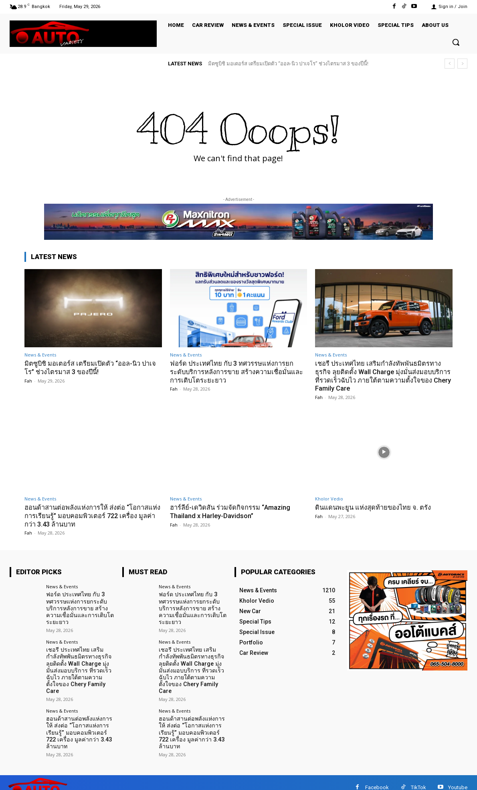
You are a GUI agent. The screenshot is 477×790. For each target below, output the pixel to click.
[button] (455, 42)
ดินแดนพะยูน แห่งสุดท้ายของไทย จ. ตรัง (374, 507)
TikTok (418, 777)
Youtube (457, 777)
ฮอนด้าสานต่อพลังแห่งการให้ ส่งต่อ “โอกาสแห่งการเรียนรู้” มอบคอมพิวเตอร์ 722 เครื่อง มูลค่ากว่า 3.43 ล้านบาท (88, 515)
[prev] (450, 64)
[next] (462, 64)
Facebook (377, 777)
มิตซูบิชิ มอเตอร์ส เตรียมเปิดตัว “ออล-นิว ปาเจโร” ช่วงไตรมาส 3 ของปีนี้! (288, 64)
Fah (28, 380)
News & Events (40, 354)
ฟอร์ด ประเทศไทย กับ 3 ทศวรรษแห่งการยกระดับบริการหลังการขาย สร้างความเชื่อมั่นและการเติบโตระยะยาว (233, 371)
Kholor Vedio (329, 498)
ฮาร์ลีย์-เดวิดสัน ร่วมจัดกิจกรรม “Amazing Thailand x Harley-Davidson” (231, 511)
